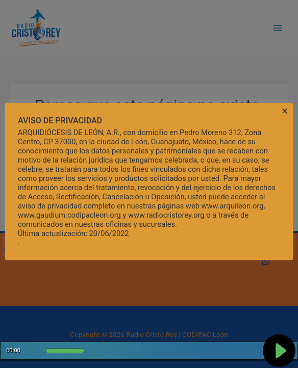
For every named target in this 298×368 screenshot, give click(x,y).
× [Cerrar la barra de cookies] (285, 111)
